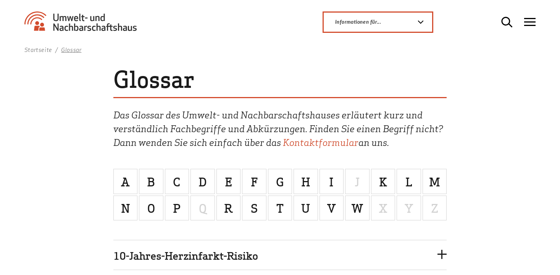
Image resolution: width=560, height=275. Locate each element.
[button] (280, 255)
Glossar (71, 49)
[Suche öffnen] (506, 22)
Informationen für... (383, 22)
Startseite (38, 49)
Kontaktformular (320, 142)
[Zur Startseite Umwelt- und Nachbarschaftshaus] (83, 24)
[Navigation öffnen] (529, 22)
